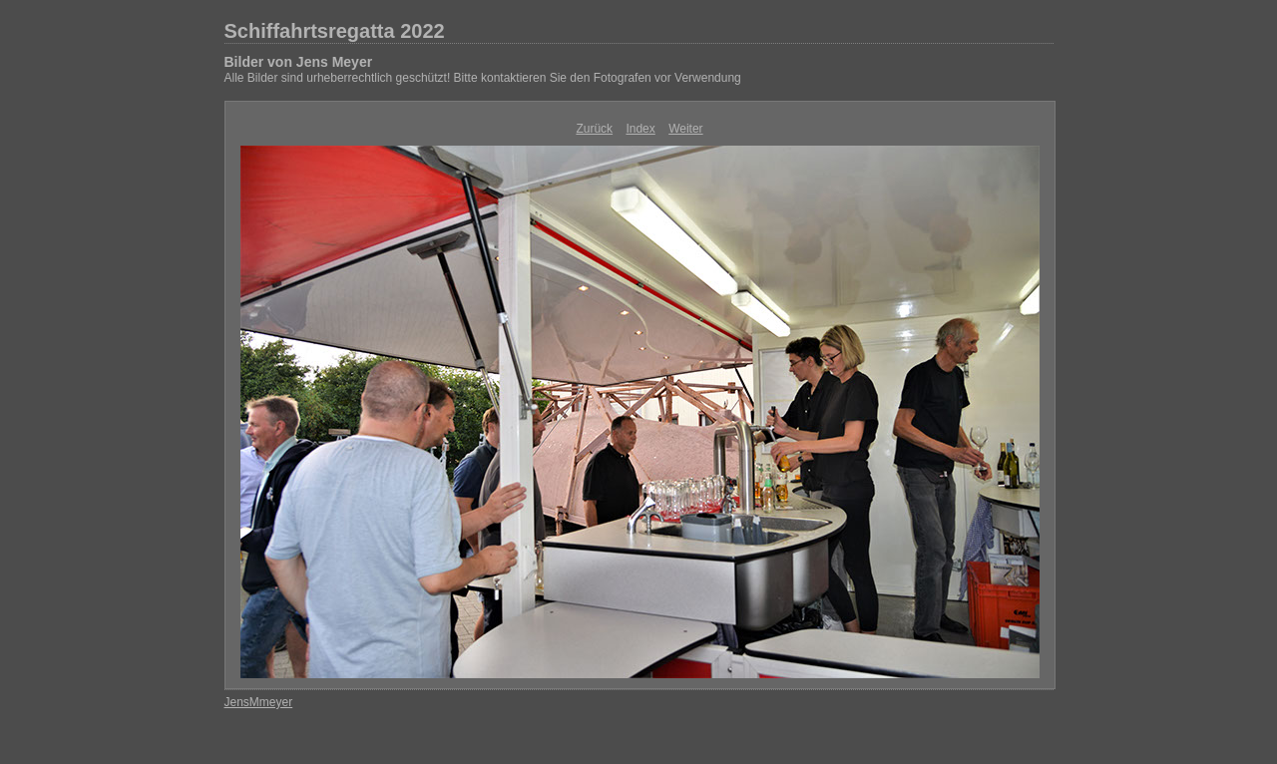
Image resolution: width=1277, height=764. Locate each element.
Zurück (594, 129)
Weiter (685, 129)
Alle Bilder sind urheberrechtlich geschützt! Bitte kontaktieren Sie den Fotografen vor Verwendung (482, 78)
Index (640, 129)
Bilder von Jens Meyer (298, 62)
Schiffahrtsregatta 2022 (334, 31)
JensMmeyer (258, 702)
